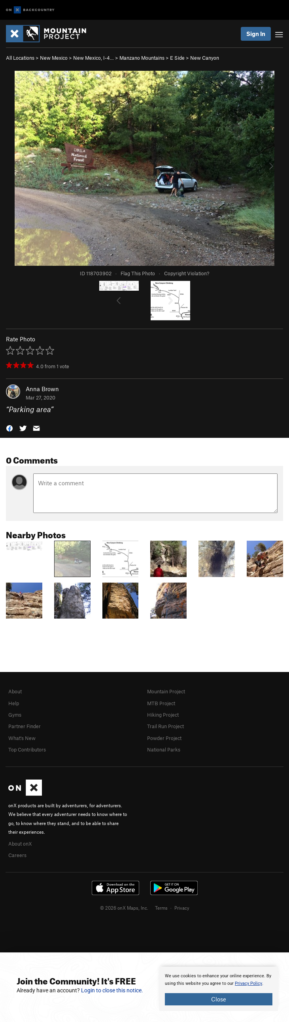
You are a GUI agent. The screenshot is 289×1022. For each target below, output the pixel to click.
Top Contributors (27, 749)
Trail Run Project (165, 726)
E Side (177, 58)
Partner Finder (24, 726)
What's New (22, 738)
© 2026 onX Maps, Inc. (124, 907)
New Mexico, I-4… (93, 58)
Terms (161, 907)
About (15, 691)
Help (13, 703)
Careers (17, 855)
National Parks (163, 749)
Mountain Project (166, 691)
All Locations (20, 58)
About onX (20, 843)
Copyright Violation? (186, 273)
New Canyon (204, 58)
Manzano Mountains (141, 58)
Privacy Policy (248, 983)
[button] (9, 427)
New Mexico (54, 58)
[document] (218, 988)
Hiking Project (163, 715)
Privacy (181, 907)
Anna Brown (42, 388)
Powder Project (164, 738)
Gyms (14, 715)
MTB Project (161, 703)
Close (218, 999)
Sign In (255, 33)
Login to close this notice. (112, 990)
